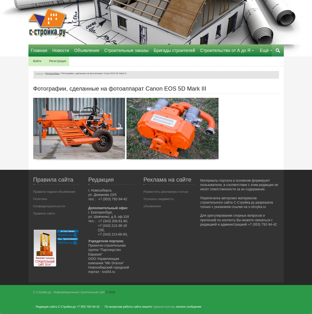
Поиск (278, 50)
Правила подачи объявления (54, 191)
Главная (39, 73)
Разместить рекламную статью (165, 191)
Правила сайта (44, 213)
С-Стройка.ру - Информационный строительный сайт (69, 292)
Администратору (164, 306)
